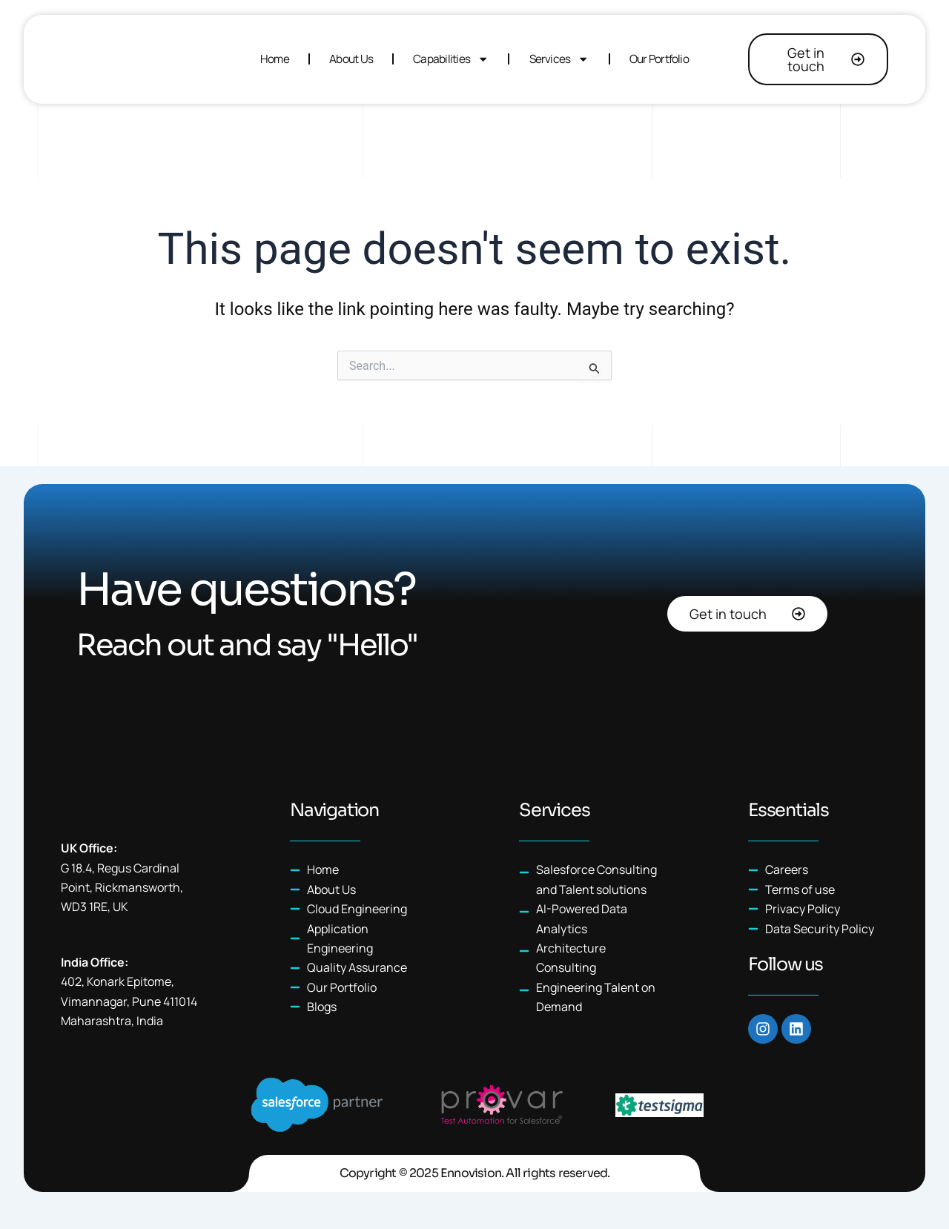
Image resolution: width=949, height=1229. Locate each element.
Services (559, 59)
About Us (351, 59)
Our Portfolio (659, 59)
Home (274, 59)
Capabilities (451, 59)
